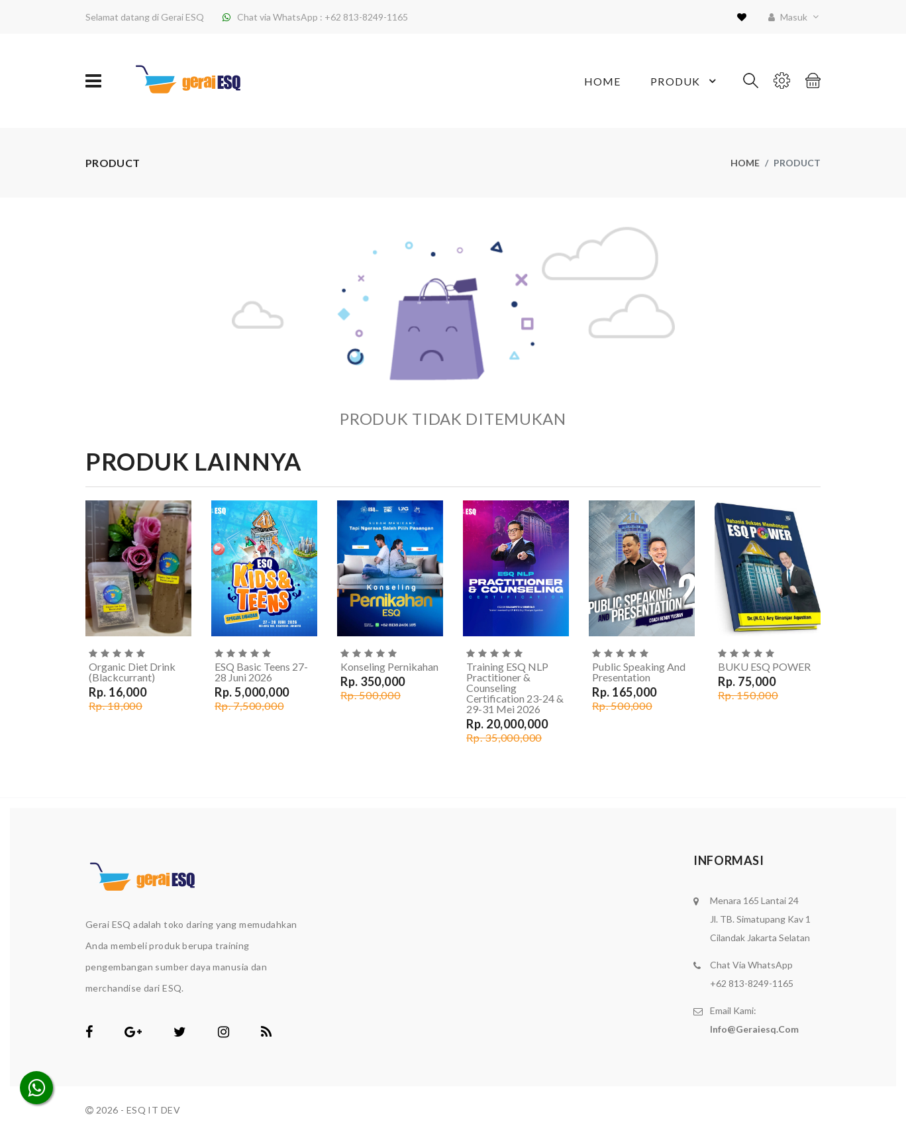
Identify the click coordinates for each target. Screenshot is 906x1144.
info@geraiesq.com (754, 1029)
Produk (685, 81)
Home (602, 81)
